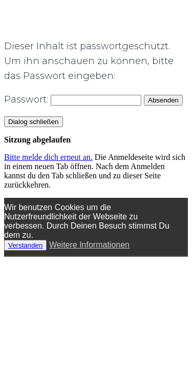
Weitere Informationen (89, 244)
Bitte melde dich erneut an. (48, 157)
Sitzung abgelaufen (37, 139)
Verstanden (25, 245)
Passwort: (72, 99)
